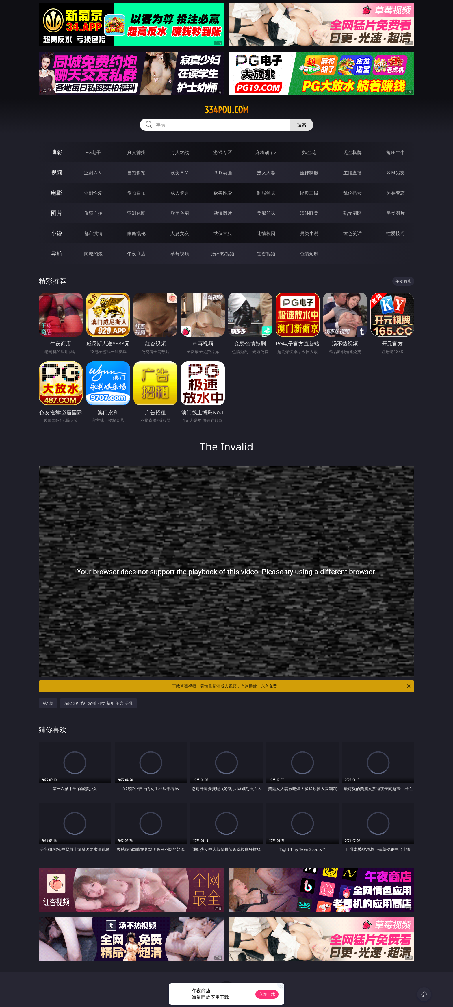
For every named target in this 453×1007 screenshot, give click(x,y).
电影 (56, 193)
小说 (56, 233)
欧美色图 (179, 213)
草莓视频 (179, 253)
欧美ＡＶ (179, 172)
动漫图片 (222, 213)
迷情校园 (266, 233)
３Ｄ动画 (222, 172)
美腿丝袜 (266, 213)
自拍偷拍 (136, 172)
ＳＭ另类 (395, 172)
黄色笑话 (352, 233)
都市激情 (93, 233)
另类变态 (395, 193)
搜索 (301, 124)
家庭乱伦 (136, 233)
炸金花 (309, 152)
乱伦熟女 (352, 193)
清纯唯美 (309, 213)
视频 (56, 172)
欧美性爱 (222, 193)
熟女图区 (352, 213)
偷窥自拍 (93, 213)
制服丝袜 (266, 193)
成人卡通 (179, 193)
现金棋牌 (352, 152)
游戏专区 (222, 152)
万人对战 (179, 152)
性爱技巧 (395, 233)
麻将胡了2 (265, 152)
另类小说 (309, 233)
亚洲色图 (136, 213)
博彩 (56, 152)
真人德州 (136, 152)
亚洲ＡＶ (93, 172)
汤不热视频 (222, 253)
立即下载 (267, 994)
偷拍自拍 (136, 193)
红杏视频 (266, 253)
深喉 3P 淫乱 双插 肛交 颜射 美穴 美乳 (98, 703)
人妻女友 (179, 233)
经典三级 (309, 193)
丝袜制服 (309, 172)
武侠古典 (222, 233)
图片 (56, 213)
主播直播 (352, 172)
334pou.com (226, 110)
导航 (56, 253)
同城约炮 (93, 253)
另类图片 (395, 213)
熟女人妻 (266, 172)
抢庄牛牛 (395, 152)
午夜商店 (136, 253)
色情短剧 (309, 253)
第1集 (48, 703)
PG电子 (93, 152)
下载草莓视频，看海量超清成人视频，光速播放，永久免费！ (291, 686)
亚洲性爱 (93, 193)
